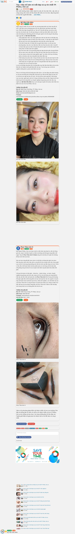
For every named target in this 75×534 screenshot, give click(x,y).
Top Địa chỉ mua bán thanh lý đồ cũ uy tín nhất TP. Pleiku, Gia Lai (34, 517)
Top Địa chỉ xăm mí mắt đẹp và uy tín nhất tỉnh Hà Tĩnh (32, 497)
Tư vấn (31, 24)
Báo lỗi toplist (31, 423)
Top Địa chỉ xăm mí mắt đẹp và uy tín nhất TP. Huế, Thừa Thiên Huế (35, 528)
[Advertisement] (37, 235)
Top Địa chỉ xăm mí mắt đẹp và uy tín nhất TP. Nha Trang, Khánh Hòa (35, 524)
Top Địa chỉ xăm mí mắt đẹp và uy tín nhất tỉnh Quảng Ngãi (33, 509)
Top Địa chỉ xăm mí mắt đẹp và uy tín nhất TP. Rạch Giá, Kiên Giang (35, 513)
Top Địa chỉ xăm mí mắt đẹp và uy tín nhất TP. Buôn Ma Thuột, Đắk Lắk (35, 505)
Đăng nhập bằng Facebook (23, 437)
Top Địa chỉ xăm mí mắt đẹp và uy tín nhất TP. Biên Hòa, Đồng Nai (34, 492)
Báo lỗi (31, 9)
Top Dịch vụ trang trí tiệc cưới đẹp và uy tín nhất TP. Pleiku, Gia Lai (35, 484)
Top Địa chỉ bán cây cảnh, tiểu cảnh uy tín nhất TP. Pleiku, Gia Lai (35, 521)
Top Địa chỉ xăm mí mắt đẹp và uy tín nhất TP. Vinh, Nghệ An (33, 488)
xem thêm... (37, 14)
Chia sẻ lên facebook (21, 423)
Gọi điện (27, 24)
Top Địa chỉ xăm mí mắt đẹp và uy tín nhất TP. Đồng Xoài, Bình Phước (35, 501)
